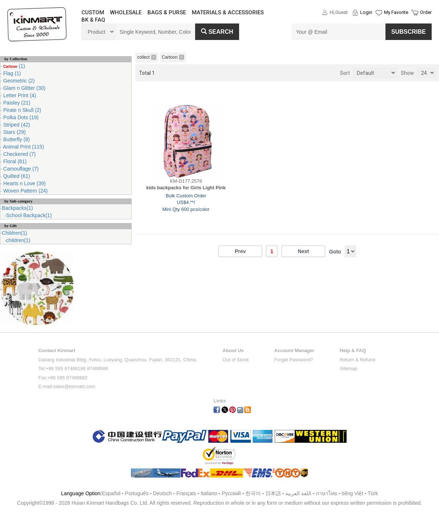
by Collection (15, 58)
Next (303, 251)
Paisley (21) (16, 103)
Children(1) (14, 233)
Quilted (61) (16, 176)
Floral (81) (14, 161)
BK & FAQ (93, 20)
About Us (233, 350)
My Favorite (396, 12)
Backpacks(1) (17, 208)
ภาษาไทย (326, 493)
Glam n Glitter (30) (23, 88)
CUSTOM (92, 12)
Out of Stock (236, 359)
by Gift (10, 225)
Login (366, 12)
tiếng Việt (352, 493)
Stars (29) (14, 132)
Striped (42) (16, 125)
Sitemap (348, 368)
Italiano (209, 493)
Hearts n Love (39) (24, 183)
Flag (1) (11, 73)
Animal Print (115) (23, 147)
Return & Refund (357, 359)
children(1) (18, 240)
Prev (240, 251)
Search (217, 31)
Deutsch (162, 493)
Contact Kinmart (56, 350)
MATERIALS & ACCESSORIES (228, 12)
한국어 (253, 493)
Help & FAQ (353, 350)
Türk (373, 493)
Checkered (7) (19, 154)
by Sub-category (18, 201)
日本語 (273, 493)
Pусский (231, 493)
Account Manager (294, 350)
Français (186, 493)
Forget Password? (293, 359)
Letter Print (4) (19, 95)
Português (137, 493)
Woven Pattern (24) (25, 191)
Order (426, 12)
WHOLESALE (126, 12)
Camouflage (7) (20, 169)
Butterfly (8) (16, 139)
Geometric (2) (18, 81)
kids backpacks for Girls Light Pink (186, 187)
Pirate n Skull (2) (21, 110)
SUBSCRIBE (408, 32)
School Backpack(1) (29, 215)
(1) (13, 66)
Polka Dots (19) (20, 117)
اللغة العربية (299, 493)
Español (111, 493)
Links (219, 400)
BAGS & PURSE (166, 12)
